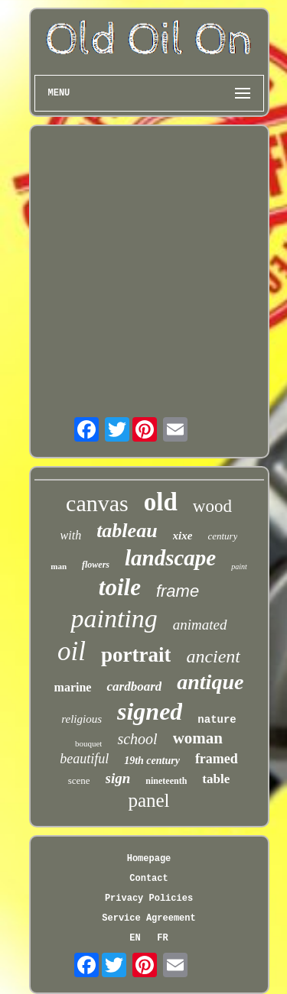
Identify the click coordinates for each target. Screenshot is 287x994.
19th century (152, 760)
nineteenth (166, 780)
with (71, 535)
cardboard (133, 686)
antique (210, 682)
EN (134, 938)
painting (113, 618)
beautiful (84, 758)
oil (71, 651)
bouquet (88, 743)
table (216, 779)
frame (177, 591)
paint (239, 566)
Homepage (149, 858)
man (59, 566)
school (137, 738)
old (161, 502)
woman (198, 738)
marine (73, 687)
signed (149, 711)
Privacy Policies (149, 898)
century (222, 536)
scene (79, 780)
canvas (97, 503)
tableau (126, 531)
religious (81, 719)
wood (212, 506)
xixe (183, 535)
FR (162, 938)
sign (118, 778)
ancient (213, 656)
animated (200, 625)
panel (148, 800)
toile (120, 587)
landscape (170, 558)
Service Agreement (148, 918)
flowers (95, 564)
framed (216, 758)
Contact (148, 878)
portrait (136, 654)
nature (216, 720)
